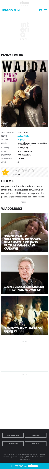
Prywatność (13, 457)
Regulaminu (33, 454)
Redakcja (35, 435)
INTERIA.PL (29, 457)
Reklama (35, 444)
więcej (30, 145)
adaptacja (21, 139)
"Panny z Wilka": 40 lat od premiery (23, 330)
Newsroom (13, 444)
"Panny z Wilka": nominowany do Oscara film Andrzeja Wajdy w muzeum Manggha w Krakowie (22, 242)
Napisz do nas (13, 435)
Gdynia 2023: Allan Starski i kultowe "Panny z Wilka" (24, 288)
